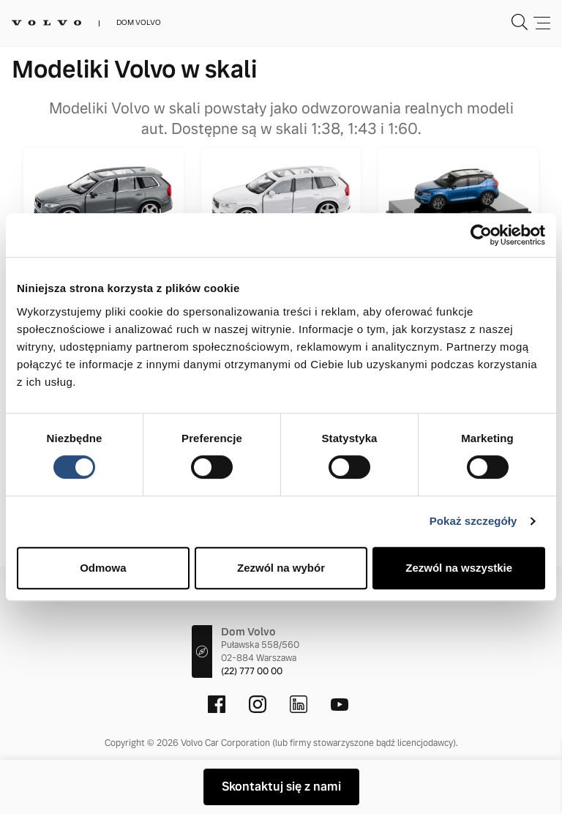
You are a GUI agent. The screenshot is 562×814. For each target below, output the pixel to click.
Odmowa (103, 567)
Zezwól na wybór (281, 567)
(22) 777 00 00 (251, 671)
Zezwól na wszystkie (458, 567)
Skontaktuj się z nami (281, 786)
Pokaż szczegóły (473, 521)
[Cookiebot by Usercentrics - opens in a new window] (481, 235)
